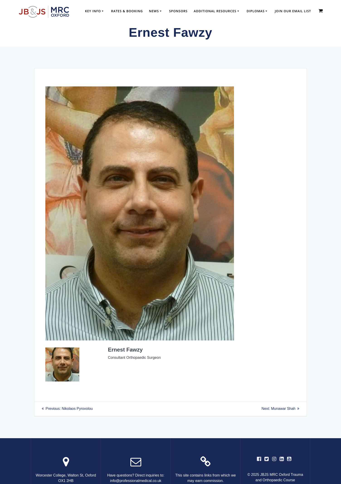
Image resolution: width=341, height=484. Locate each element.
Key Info (93, 11)
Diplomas (255, 11)
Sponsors (178, 11)
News (154, 11)
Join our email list (293, 11)
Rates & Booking (127, 11)
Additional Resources (215, 11)
